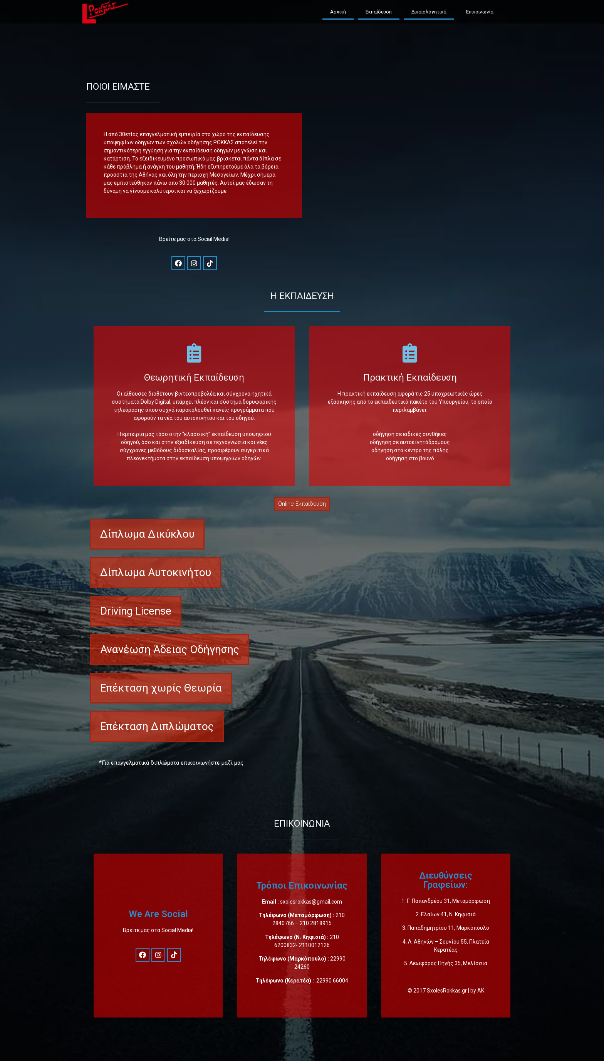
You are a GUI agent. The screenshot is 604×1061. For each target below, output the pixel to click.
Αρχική (338, 11)
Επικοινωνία (479, 11)
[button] (302, 504)
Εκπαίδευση (379, 11)
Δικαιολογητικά (428, 11)
